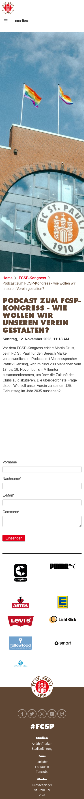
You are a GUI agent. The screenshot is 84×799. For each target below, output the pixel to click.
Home (7, 278)
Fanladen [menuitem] (42, 762)
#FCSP (42, 727)
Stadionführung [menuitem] (42, 748)
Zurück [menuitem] (22, 21)
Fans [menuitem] (42, 756)
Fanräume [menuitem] (42, 767)
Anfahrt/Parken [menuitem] (42, 743)
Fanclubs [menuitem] (42, 771)
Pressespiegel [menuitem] (42, 785)
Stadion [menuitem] (42, 738)
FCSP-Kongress (32, 278)
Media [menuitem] (42, 779)
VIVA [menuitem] (42, 795)
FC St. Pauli (8, 8)
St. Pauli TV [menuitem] (42, 790)
